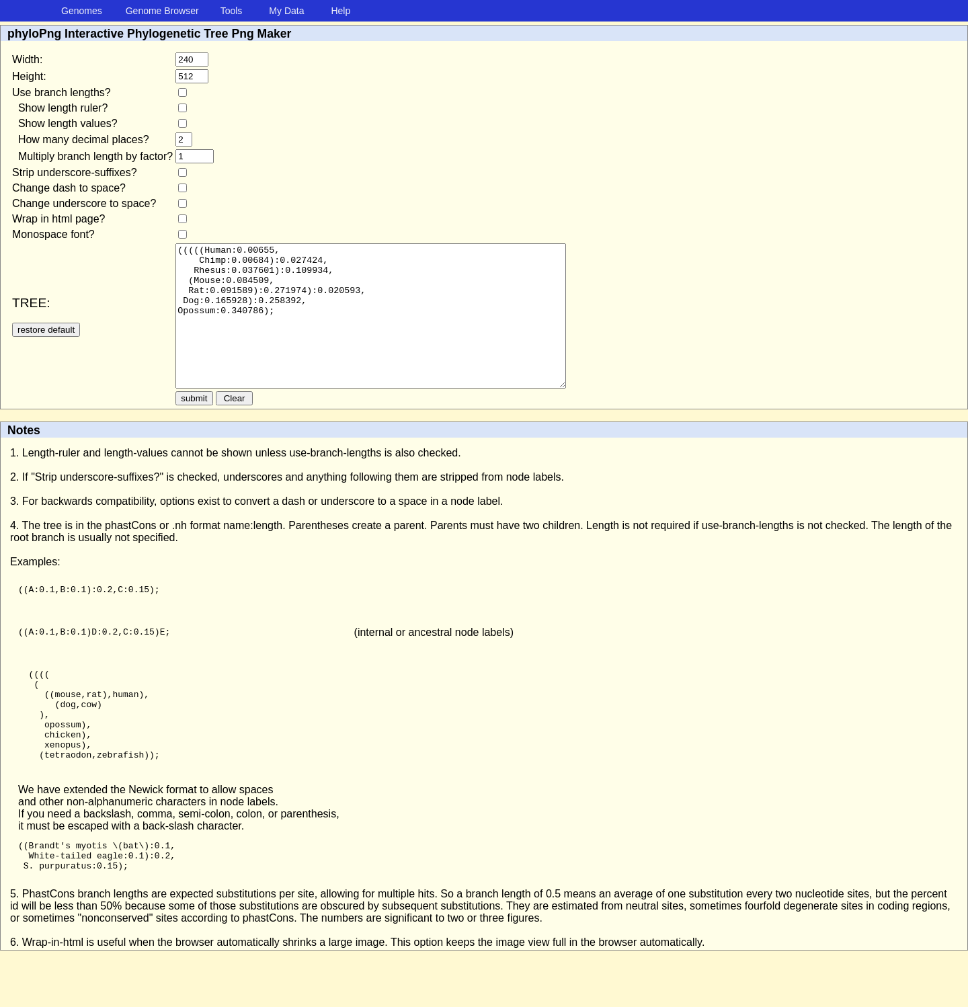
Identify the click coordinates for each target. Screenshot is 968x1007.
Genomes (81, 10)
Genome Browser (162, 10)
